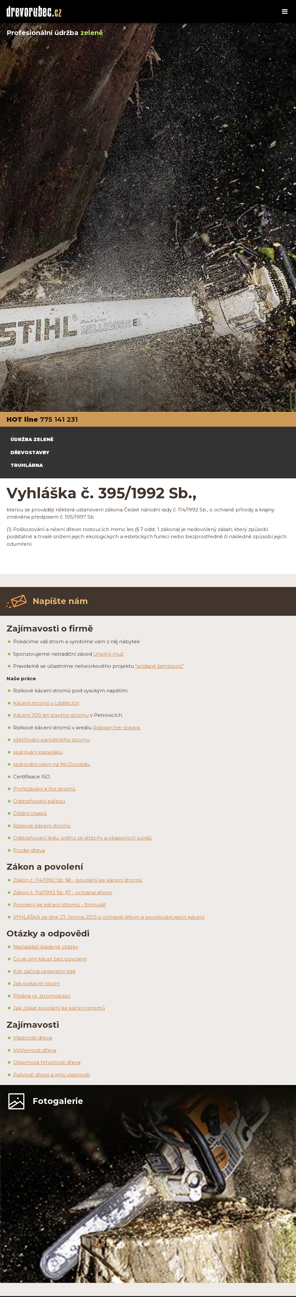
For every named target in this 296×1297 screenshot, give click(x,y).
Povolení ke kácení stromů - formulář (59, 904)
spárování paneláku (37, 752)
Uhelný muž (108, 654)
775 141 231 (59, 419)
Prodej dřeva (29, 850)
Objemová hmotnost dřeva (46, 1062)
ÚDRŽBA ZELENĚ (31, 439)
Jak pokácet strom (36, 983)
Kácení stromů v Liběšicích (46, 703)
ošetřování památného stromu (51, 740)
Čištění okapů (30, 813)
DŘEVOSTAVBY (29, 452)
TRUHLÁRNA (26, 465)
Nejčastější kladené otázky (45, 947)
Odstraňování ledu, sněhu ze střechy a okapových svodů (82, 838)
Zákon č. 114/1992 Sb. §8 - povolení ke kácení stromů (77, 880)
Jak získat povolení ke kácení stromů (59, 1008)
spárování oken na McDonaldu (51, 764)
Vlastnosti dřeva (32, 1038)
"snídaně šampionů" (159, 666)
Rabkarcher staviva (116, 727)
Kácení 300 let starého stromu (51, 715)
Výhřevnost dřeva (34, 1050)
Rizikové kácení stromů (42, 826)
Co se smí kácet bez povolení (49, 959)
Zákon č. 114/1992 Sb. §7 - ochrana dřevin (62, 892)
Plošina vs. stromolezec (42, 996)
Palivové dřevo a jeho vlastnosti (51, 1075)
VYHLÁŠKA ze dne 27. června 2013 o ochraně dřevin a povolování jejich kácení (108, 917)
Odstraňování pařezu (39, 801)
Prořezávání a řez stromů (44, 789)
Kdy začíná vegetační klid (44, 971)
